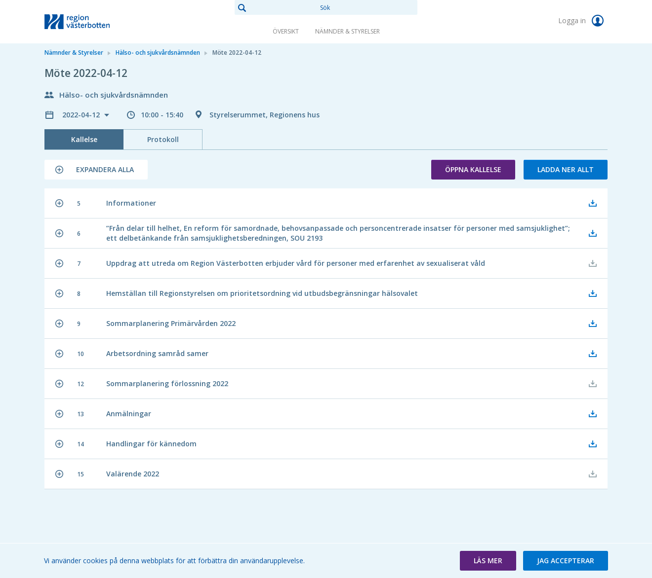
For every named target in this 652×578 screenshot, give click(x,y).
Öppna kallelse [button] (473, 169)
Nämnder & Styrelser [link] (347, 31)
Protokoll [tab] (163, 139)
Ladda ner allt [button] (565, 169)
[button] (96, 170)
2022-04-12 (82, 114)
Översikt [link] (286, 31)
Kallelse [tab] (84, 139)
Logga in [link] (583, 21)
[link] (93, 21)
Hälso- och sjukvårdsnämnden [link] (158, 52)
